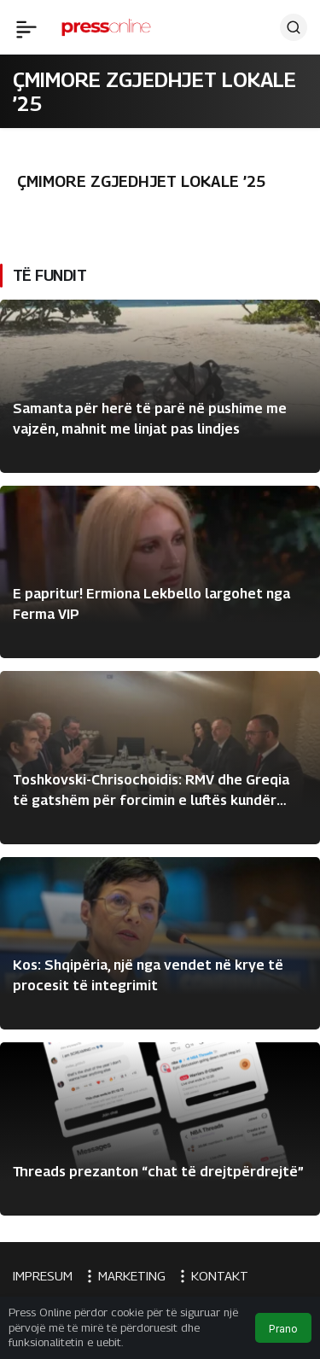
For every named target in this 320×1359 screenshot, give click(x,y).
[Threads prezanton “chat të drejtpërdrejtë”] (160, 1129)
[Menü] (26, 27)
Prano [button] (283, 1328)
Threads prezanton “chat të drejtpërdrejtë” (158, 1172)
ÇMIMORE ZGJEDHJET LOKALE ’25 (141, 181)
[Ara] (293, 27)
